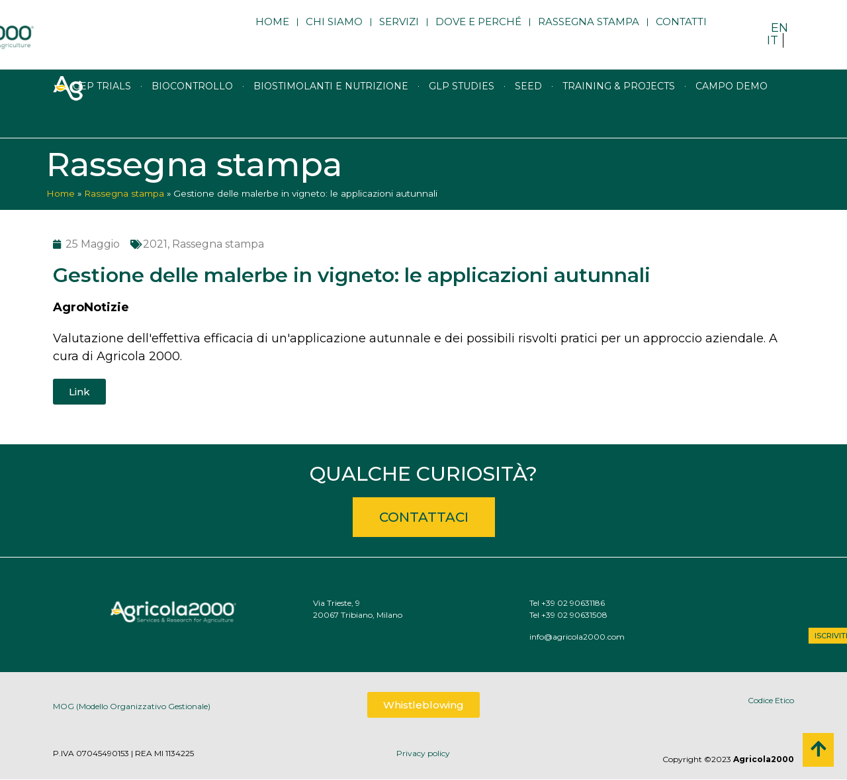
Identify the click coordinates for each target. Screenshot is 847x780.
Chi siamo (334, 34)
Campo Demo (731, 116)
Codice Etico (771, 700)
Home (272, 34)
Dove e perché (478, 34)
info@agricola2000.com (646, 637)
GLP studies (461, 116)
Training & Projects (618, 116)
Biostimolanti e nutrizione (330, 116)
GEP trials (102, 116)
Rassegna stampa (588, 34)
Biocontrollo (192, 116)
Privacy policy (423, 753)
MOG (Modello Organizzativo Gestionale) (131, 711)
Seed (528, 116)
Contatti (681, 34)
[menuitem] (779, 27)
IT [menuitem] (772, 40)
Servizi (399, 34)
